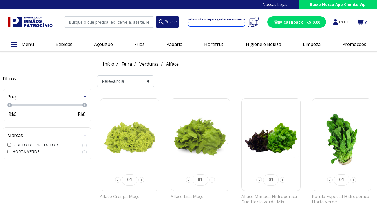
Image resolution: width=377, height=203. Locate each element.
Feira (127, 64)
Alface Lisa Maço (187, 196)
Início (108, 64)
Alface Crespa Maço (120, 196)
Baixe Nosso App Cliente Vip (338, 4)
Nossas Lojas (275, 4)
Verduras (149, 64)
